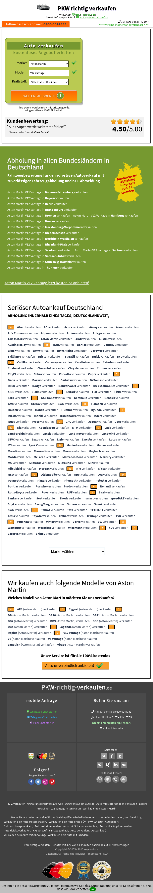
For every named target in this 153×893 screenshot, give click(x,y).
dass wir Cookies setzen (73, 889)
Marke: (22, 63)
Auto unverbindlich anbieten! (74, 666)
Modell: (20, 72)
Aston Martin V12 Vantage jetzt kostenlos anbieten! (49, 282)
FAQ (105, 853)
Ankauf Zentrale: (105, 711)
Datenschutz (53, 853)
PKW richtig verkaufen (87, 8)
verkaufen (29, 327)
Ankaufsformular (113, 728)
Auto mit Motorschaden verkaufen (116, 803)
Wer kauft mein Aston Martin (99, 808)
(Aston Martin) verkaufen (36, 609)
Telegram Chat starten (43, 717)
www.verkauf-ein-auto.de (79, 803)
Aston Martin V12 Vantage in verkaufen (50, 192)
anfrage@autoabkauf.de (93, 17)
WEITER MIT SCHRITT (44, 95)
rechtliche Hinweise (74, 853)
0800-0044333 (123, 711)
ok (92, 889)
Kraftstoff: (19, 81)
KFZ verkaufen (16, 803)
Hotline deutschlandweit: (36, 24)
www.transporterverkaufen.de (45, 803)
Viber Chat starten (43, 723)
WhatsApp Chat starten (43, 711)
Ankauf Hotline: (102, 717)
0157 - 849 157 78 (85, 14)
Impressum (94, 853)
